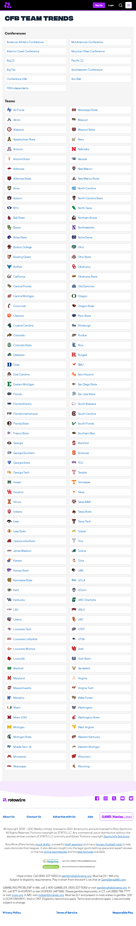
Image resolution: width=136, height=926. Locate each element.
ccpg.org (17, 895)
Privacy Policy (12, 912)
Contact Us (34, 816)
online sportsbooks (55, 852)
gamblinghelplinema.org (76, 876)
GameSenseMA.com (113, 879)
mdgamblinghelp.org (51, 895)
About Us (9, 816)
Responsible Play (123, 912)
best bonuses (85, 852)
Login (111, 5)
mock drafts (42, 844)
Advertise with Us (64, 816)
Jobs (90, 816)
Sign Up (99, 5)
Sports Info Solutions (116, 836)
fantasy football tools (109, 844)
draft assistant (74, 844)
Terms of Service (66, 912)
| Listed (117, 816)
